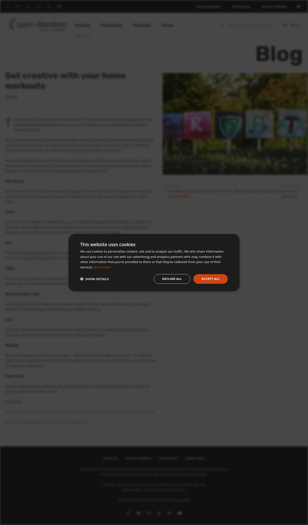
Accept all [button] (210, 279)
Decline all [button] (172, 279)
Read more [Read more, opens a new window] (102, 267)
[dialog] (154, 262)
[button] (94, 279)
